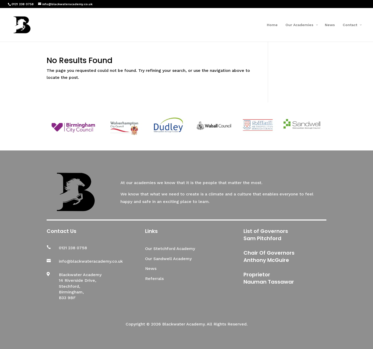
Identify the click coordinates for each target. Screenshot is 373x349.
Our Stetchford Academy (170, 248)
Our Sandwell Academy (168, 258)
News (150, 268)
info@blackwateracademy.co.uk (91, 261)
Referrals (154, 278)
